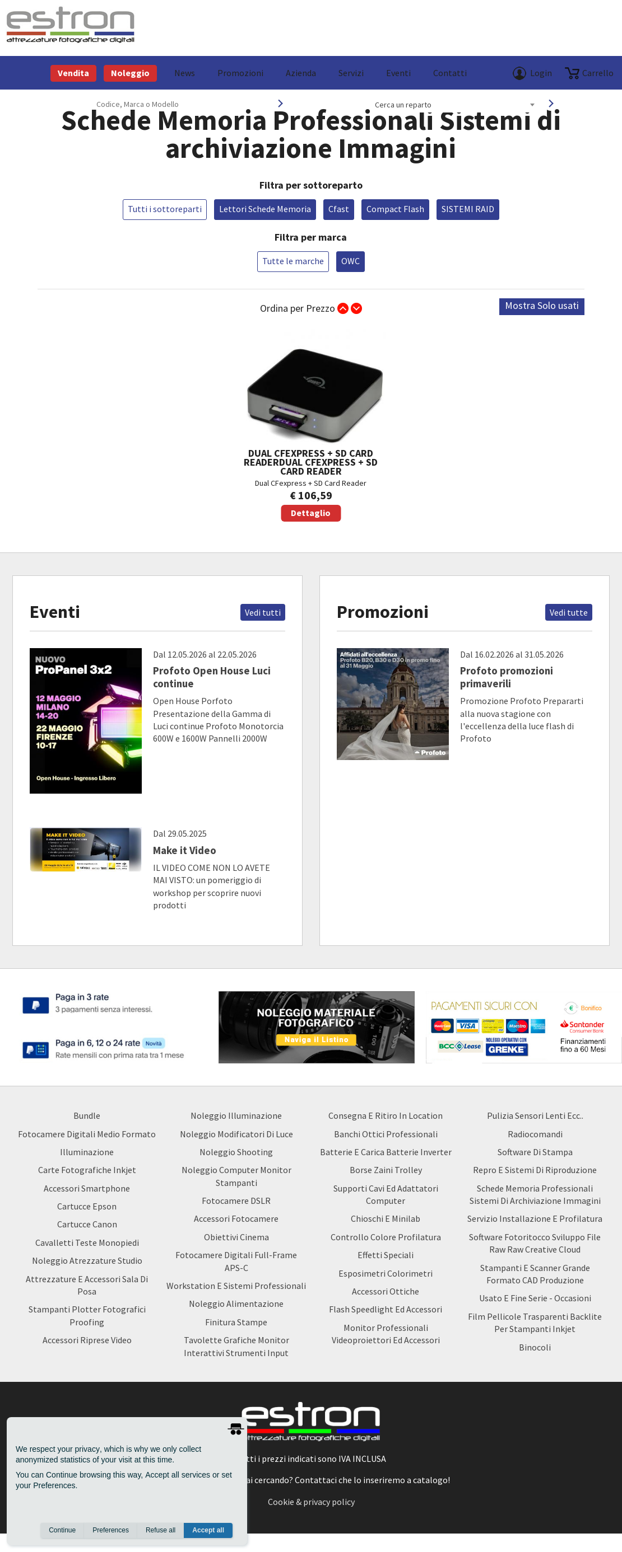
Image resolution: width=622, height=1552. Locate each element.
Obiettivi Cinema (236, 1236)
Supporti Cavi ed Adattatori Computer (385, 1194)
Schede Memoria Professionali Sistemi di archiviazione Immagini (535, 1194)
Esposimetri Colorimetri (385, 1273)
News (185, 72)
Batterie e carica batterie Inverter (386, 1151)
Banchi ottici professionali (386, 1134)
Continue (62, 1530)
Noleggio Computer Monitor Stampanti (236, 1176)
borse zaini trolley (386, 1169)
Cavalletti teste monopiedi (87, 1242)
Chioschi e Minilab (385, 1218)
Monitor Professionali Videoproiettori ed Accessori (386, 1333)
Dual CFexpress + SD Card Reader (311, 425)
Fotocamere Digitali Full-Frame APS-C (236, 1261)
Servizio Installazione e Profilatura (534, 1218)
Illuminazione (87, 1151)
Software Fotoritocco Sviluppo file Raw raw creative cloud (535, 1243)
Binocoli (535, 1347)
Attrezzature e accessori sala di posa (87, 1285)
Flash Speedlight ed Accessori (385, 1309)
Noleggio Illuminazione (236, 1115)
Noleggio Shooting (236, 1151)
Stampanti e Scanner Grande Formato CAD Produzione (535, 1274)
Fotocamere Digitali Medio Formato (87, 1134)
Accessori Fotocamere (236, 1218)
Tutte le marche (293, 260)
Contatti (449, 72)
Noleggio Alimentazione (236, 1303)
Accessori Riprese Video (87, 1339)
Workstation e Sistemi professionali (236, 1285)
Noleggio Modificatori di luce (236, 1134)
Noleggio (130, 72)
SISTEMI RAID (468, 208)
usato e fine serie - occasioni (535, 1298)
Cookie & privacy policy (311, 1501)
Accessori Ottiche (385, 1291)
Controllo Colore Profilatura (386, 1236)
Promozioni (240, 72)
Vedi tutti (263, 612)
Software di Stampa (535, 1151)
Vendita (73, 72)
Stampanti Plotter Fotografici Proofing (87, 1315)
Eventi (398, 72)
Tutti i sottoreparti (165, 208)
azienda (301, 72)
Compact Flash (395, 208)
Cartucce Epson (87, 1206)
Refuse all (160, 1530)
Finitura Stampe (236, 1322)
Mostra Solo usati (542, 305)
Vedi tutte (569, 612)
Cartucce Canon (87, 1224)
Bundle (86, 1115)
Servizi (351, 72)
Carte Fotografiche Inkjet (87, 1169)
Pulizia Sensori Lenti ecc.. (535, 1115)
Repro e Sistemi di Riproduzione (535, 1169)
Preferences (110, 1530)
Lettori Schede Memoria (265, 208)
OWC (350, 260)
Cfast (338, 208)
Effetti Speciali (386, 1254)
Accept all (208, 1530)
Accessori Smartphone (87, 1188)
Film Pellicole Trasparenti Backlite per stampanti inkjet (535, 1322)
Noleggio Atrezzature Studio (87, 1260)
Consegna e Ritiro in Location (385, 1115)
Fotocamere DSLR (236, 1200)
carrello (598, 72)
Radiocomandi (535, 1134)
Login (541, 72)
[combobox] (454, 104)
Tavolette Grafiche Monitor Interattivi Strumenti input (236, 1346)
